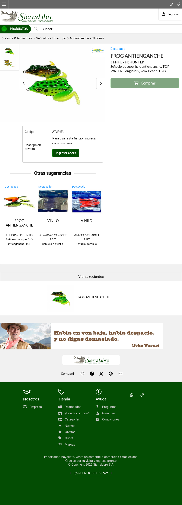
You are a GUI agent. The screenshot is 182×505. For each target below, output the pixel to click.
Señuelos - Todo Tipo (51, 38)
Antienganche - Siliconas (87, 38)
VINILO (53, 221)
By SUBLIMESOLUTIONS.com (91, 473)
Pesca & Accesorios (19, 38)
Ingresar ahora (66, 153)
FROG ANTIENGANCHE (19, 223)
